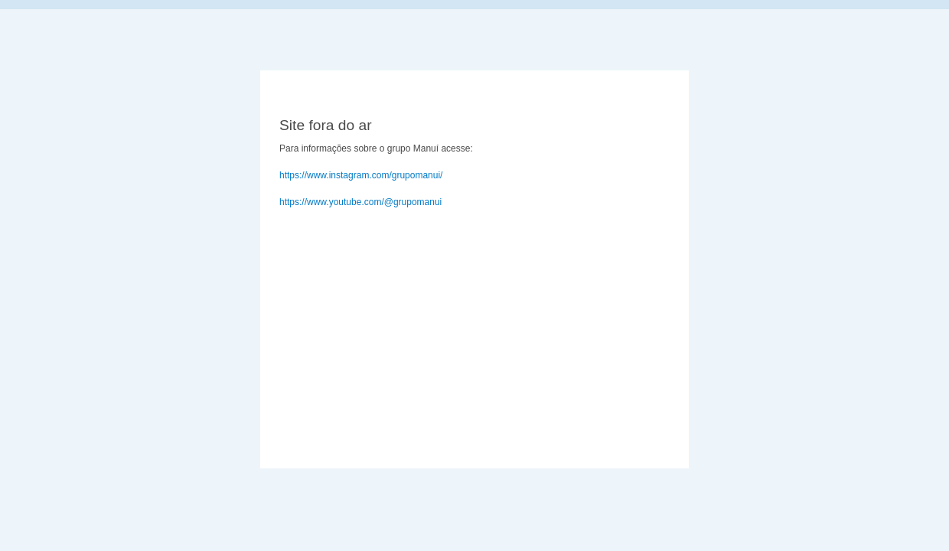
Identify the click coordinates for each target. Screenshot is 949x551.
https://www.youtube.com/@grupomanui (360, 202)
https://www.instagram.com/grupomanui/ (360, 175)
